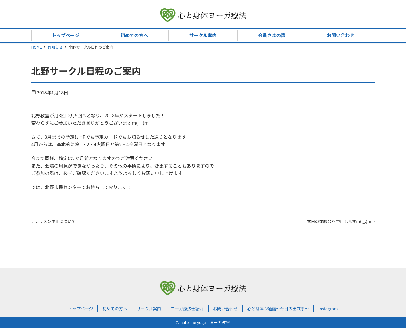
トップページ (65, 35)
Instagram (339, 310)
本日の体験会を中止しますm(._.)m (334, 222)
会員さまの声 (271, 35)
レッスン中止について (59, 222)
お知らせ (55, 47)
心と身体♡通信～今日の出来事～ (284, 310)
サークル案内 (203, 35)
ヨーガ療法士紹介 (185, 310)
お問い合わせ (340, 35)
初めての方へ (134, 35)
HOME (36, 47)
